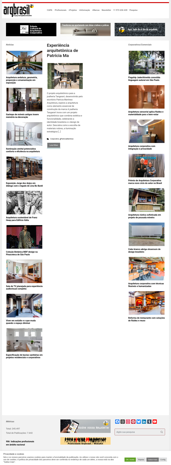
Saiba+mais (152, 460)
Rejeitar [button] (141, 460)
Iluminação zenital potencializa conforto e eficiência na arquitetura (23, 150)
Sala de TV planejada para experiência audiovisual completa (24, 287)
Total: (9, 428)
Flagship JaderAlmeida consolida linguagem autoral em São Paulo (144, 78)
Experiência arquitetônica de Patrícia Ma (62, 50)
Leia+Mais (53, 145)
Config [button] (162, 460)
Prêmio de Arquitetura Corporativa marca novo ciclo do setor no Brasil (145, 181)
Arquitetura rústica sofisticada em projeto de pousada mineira (144, 216)
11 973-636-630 (120, 10)
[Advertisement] (22, 391)
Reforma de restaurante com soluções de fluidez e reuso (146, 319)
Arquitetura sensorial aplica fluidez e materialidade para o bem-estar (146, 113)
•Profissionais (60, 10)
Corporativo (54, 139)
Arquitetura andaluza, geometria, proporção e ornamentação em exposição (21, 80)
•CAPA (49, 10)
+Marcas (96, 10)
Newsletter (106, 10)
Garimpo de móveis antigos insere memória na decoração (22, 115)
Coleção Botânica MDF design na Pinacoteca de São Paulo (22, 253)
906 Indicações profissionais (20, 441)
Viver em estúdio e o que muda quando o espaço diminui (21, 322)
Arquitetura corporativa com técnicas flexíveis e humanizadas (146, 284)
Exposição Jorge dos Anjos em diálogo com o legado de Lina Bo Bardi (24, 184)
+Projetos (73, 10)
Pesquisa (133, 10)
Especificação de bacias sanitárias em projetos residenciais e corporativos (24, 356)
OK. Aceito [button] (130, 460)
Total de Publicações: (16, 433)
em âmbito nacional (15, 444)
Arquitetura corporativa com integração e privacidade (141, 147)
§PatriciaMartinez (67, 139)
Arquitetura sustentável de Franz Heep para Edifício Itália (21, 218)
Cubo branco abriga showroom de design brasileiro (144, 250)
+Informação (84, 10)
